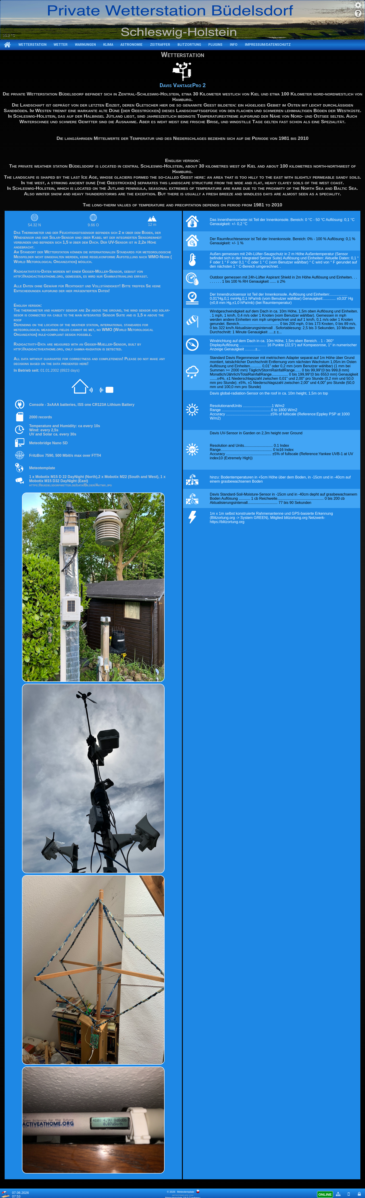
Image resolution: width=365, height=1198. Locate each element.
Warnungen (85, 45)
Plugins (215, 45)
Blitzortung (189, 45)
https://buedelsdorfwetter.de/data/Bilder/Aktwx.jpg (70, 485)
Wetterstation (33, 45)
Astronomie (131, 45)
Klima (108, 45)
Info (233, 45)
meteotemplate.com (182, 1195)
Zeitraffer (160, 45)
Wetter (61, 45)
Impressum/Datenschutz (268, 45)
